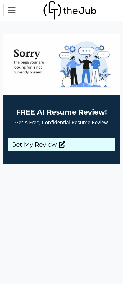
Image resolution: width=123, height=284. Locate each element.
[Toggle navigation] (11, 10)
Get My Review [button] (38, 144)
